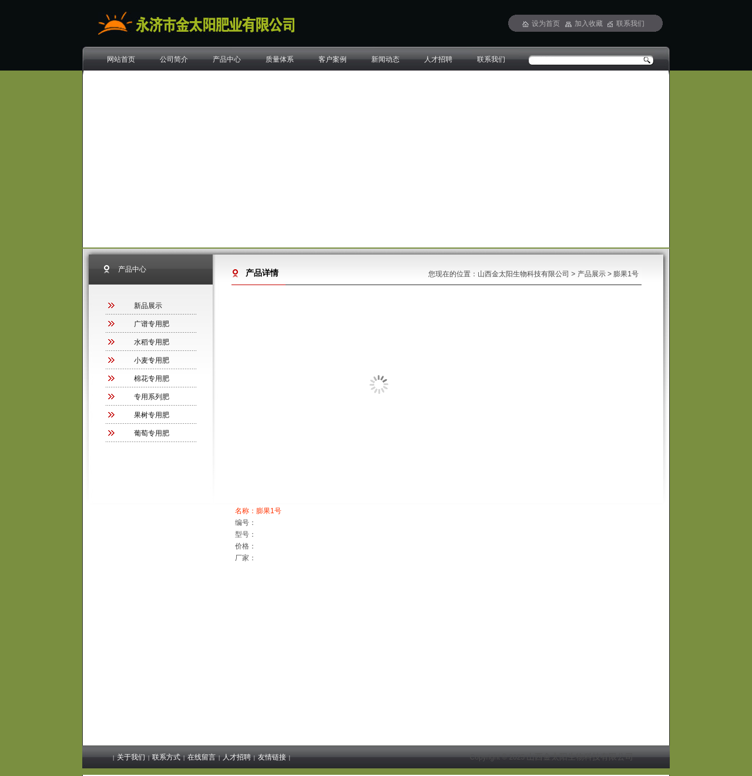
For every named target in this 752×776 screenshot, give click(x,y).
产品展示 (592, 274)
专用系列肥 (151, 397)
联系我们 (491, 59)
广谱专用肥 (151, 324)
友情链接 (272, 757)
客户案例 (332, 59)
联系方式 (166, 757)
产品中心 (227, 59)
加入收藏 (589, 23)
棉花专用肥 (151, 378)
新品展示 (148, 306)
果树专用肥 (151, 415)
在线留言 (201, 757)
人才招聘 (438, 59)
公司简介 (174, 59)
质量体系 (280, 59)
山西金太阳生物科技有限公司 (523, 274)
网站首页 (121, 59)
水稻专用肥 (151, 342)
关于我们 (131, 757)
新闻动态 (385, 59)
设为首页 (546, 23)
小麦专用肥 (151, 360)
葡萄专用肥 (151, 433)
